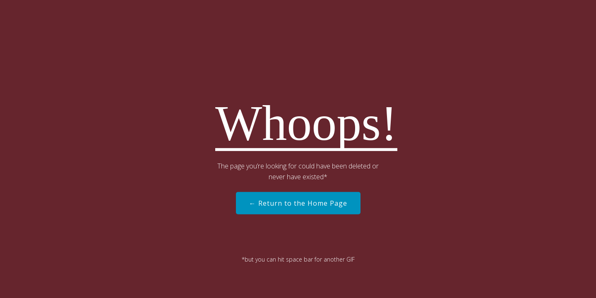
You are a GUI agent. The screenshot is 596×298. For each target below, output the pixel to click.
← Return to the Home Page (298, 203)
